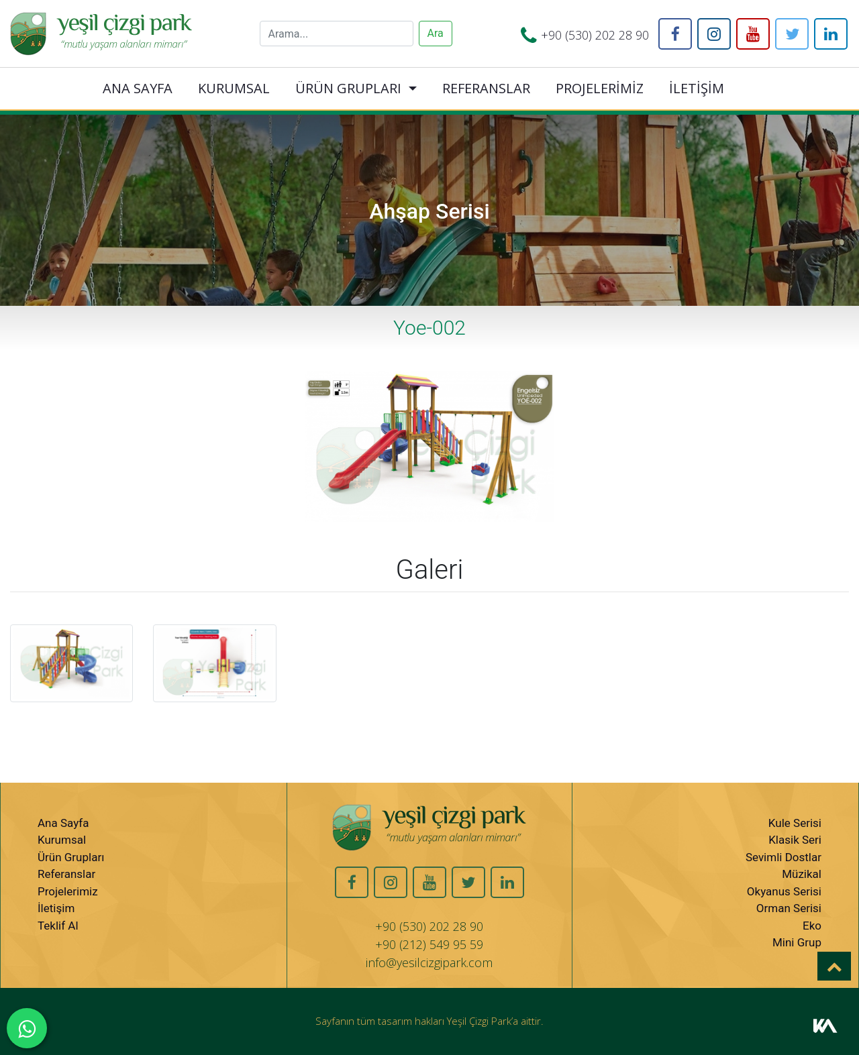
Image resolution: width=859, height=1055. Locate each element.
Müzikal (801, 874)
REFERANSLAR (486, 88)
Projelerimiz (68, 891)
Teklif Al (58, 925)
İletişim (56, 908)
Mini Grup (796, 942)
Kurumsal (62, 839)
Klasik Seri (794, 839)
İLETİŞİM (696, 88)
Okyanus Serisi (784, 891)
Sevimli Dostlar (783, 857)
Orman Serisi (788, 908)
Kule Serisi (794, 823)
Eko (812, 925)
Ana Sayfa (63, 823)
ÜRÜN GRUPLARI (348, 88)
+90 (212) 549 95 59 (429, 944)
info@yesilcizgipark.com (429, 962)
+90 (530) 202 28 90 (595, 35)
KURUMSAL (234, 88)
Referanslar (66, 874)
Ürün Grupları (71, 857)
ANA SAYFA (137, 88)
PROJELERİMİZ (600, 88)
